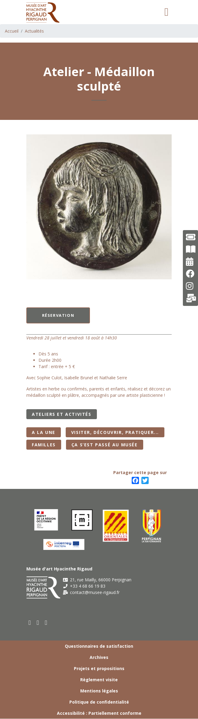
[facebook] (29, 622)
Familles (44, 445)
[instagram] (46, 622)
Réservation (58, 315)
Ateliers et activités (61, 414)
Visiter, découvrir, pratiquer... (115, 432)
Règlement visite (99, 679)
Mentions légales (99, 691)
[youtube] (38, 622)
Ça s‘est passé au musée (104, 445)
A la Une (43, 432)
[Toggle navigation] (166, 12)
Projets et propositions (99, 668)
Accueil (11, 31)
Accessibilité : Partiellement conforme (99, 713)
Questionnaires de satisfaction (99, 646)
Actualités (34, 31)
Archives (99, 657)
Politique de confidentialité (99, 702)
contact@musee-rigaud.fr (91, 592)
